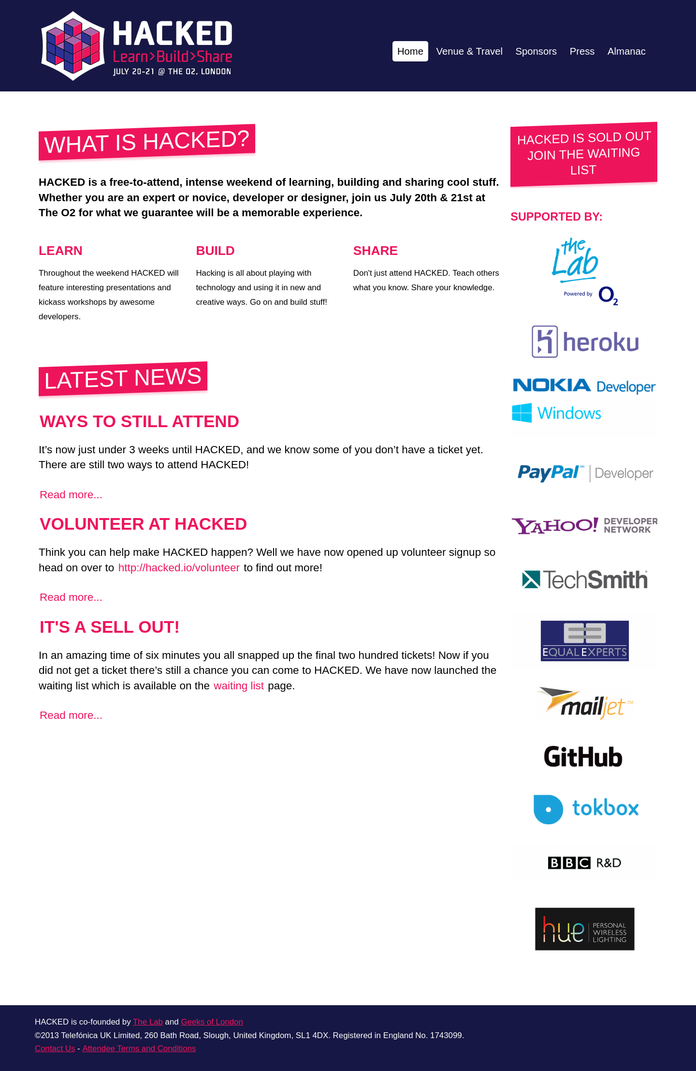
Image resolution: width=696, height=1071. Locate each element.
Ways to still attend (139, 421)
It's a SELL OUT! (110, 626)
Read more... (71, 495)
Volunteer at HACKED (143, 523)
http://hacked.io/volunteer (179, 568)
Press (575, 51)
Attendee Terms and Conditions (139, 1048)
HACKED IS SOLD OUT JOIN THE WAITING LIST (584, 153)
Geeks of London (212, 1021)
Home (385, 51)
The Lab (148, 1021)
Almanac (624, 51)
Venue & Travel (451, 51)
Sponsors (524, 51)
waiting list (239, 686)
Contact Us (55, 1048)
